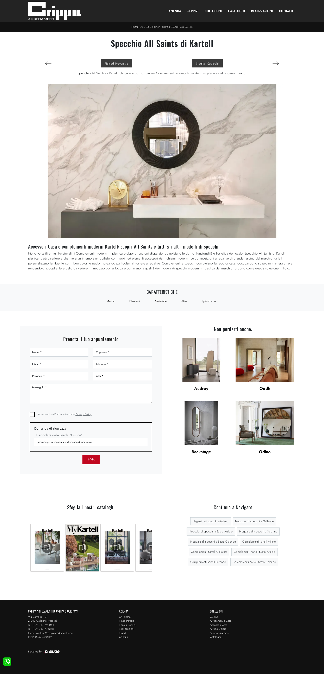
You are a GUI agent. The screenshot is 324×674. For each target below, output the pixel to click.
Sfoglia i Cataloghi (207, 63)
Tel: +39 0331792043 (41, 625)
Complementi (170, 27)
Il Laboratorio (126, 621)
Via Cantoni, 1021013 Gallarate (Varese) (42, 619)
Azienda (174, 11)
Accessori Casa (150, 27)
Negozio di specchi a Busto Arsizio (211, 531)
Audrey (201, 388)
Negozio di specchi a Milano (211, 521)
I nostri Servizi (127, 625)
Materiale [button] (161, 301)
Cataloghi (236, 11)
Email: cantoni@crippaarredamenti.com (50, 633)
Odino (265, 452)
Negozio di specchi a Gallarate (254, 521)
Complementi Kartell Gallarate (209, 552)
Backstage (201, 452)
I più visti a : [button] (210, 301)
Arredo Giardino (219, 633)
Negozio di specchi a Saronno (258, 531)
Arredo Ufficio (218, 629)
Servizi (192, 11)
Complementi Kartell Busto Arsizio (254, 552)
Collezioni (213, 11)
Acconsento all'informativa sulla (65, 414)
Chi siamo (125, 617)
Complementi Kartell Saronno (208, 562)
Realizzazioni (262, 11)
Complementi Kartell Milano (259, 541)
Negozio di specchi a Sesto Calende (213, 541)
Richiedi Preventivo (116, 63)
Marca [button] (110, 301)
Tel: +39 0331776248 (41, 629)
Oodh (265, 388)
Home (134, 27)
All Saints (186, 27)
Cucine (214, 617)
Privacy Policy (83, 414)
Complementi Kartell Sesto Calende (254, 562)
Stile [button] (184, 301)
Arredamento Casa (220, 621)
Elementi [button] (134, 301)
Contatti (286, 11)
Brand (122, 633)
